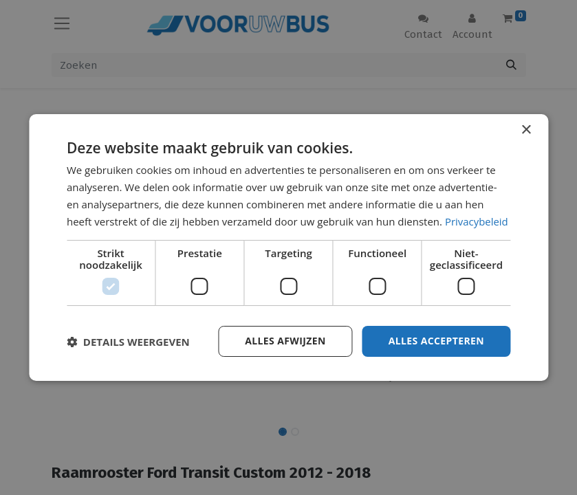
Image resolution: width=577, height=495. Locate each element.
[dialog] (288, 247)
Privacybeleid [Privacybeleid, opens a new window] (476, 221)
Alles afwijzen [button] (285, 340)
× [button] (526, 130)
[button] (128, 342)
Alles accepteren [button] (436, 340)
